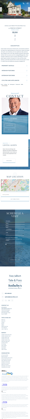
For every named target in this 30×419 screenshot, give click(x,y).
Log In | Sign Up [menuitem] (4, 325)
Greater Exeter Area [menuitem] (5, 333)
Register (9, 157)
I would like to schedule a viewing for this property (15, 237)
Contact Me (9, 122)
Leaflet (19, 187)
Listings (5, 80)
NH (8, 80)
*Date (7, 224)
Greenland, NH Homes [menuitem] (5, 363)
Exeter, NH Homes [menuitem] (4, 360)
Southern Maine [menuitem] (4, 339)
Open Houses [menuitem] (4, 345)
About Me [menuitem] (3, 317)
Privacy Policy (16, 249)
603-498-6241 (9, 117)
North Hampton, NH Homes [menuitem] (6, 354)
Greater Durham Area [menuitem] (5, 336)
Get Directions (15, 195)
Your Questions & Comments (11, 234)
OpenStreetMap (23, 187)
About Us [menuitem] (3, 316)
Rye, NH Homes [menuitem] (4, 352)
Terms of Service (10, 260)
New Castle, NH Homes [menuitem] (5, 356)
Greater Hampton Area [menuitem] (5, 332)
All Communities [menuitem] (4, 351)
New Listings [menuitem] (3, 341)
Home (2, 80)
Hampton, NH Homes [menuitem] (5, 358)
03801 (22, 80)
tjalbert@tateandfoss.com (11, 293)
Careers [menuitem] (2, 318)
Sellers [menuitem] (2, 321)
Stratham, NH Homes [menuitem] (5, 359)
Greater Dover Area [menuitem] (5, 335)
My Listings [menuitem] (3, 340)
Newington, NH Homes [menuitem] (5, 362)
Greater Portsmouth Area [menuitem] (6, 331)
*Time (7, 229)
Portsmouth (18, 80)
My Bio (9, 126)
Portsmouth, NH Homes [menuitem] (6, 355)
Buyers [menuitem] (2, 320)
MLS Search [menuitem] (3, 343)
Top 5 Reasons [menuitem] (4, 324)
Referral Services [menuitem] (4, 322)
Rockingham (12, 80)
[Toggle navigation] (27, 3)
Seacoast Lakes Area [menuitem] (5, 337)
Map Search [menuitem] (3, 344)
